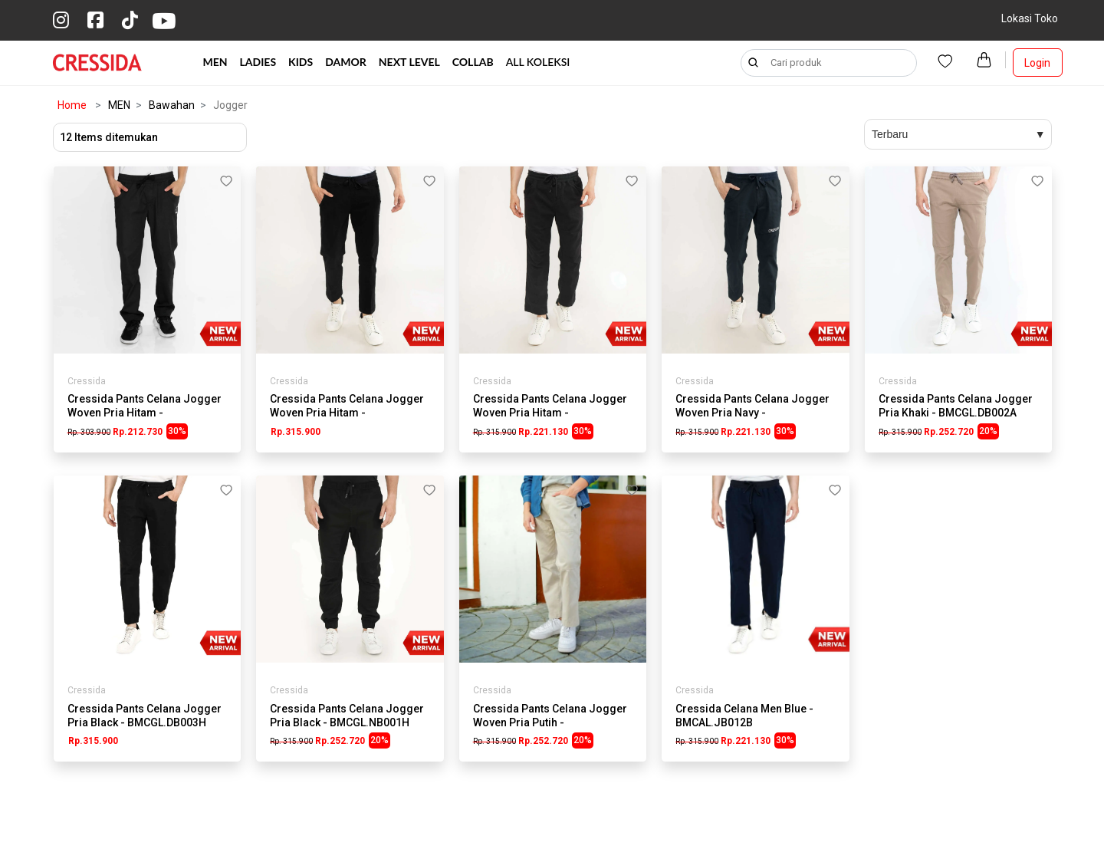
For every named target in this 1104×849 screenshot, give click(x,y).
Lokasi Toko (1029, 18)
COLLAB (473, 61)
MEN (215, 61)
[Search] (829, 63)
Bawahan (163, 105)
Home (72, 105)
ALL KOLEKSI (538, 61)
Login (1037, 63)
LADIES (258, 61)
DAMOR (345, 61)
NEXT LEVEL (409, 61)
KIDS (300, 61)
